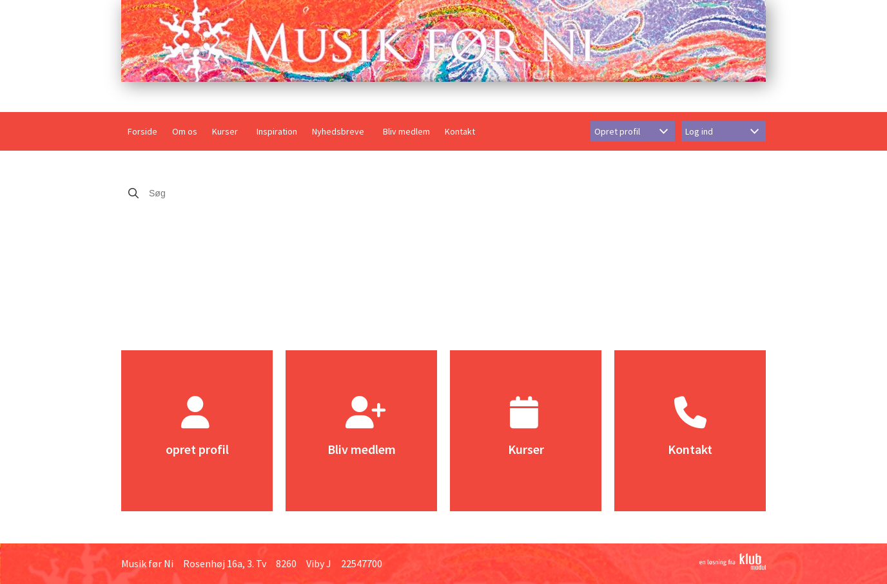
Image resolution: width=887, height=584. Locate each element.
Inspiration (277, 131)
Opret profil (617, 131)
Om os (184, 131)
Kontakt (460, 131)
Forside (142, 131)
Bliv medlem (406, 131)
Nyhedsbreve (338, 131)
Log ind (699, 131)
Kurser (225, 131)
